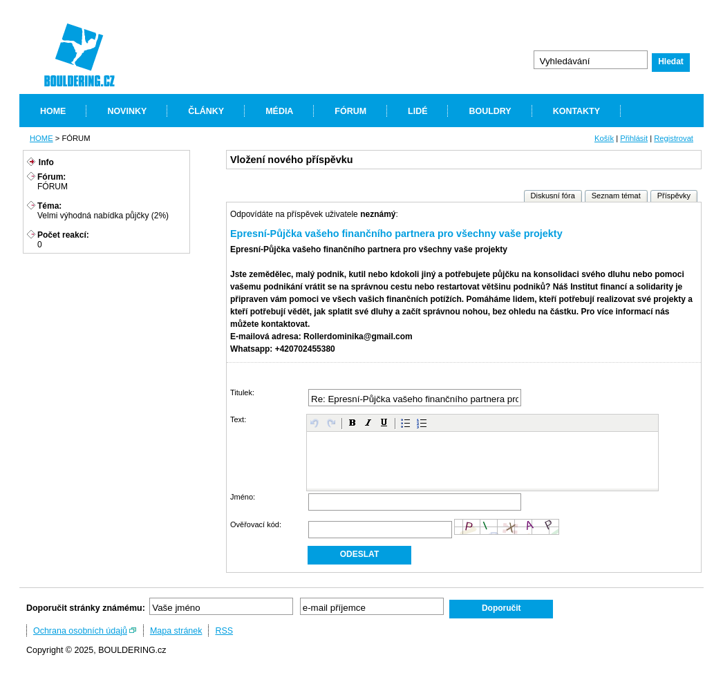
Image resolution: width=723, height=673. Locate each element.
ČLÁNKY (206, 111)
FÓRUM (350, 111)
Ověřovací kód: (255, 524)
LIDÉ (417, 111)
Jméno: (242, 497)
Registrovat (673, 138)
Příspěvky (674, 195)
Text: (238, 419)
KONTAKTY (576, 111)
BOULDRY (490, 111)
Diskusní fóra (553, 195)
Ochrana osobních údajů (80, 631)
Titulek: (242, 392)
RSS (224, 631)
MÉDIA (279, 111)
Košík (604, 138)
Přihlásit (634, 138)
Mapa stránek (176, 631)
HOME (53, 111)
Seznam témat (616, 195)
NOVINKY (127, 111)
